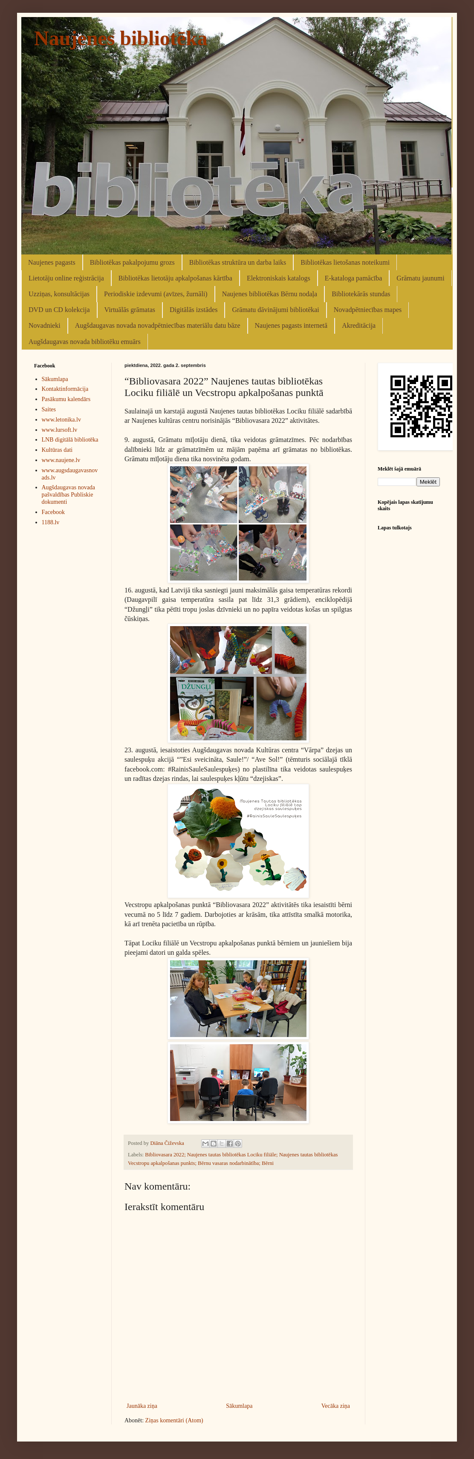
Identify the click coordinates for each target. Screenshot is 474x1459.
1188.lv (51, 522)
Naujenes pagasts (51, 262)
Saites (49, 409)
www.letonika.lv (61, 419)
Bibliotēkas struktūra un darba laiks (237, 262)
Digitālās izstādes (193, 309)
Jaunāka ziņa (142, 1406)
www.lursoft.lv (60, 430)
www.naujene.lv (61, 460)
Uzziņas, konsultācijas (59, 294)
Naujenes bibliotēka (121, 38)
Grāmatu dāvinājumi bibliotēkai (275, 309)
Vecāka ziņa (335, 1406)
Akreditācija (359, 325)
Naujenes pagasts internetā (291, 325)
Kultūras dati (57, 450)
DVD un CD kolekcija (59, 309)
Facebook (53, 512)
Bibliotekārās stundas (361, 294)
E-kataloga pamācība (353, 278)
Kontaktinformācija (65, 389)
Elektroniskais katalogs (278, 278)
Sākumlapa (239, 1406)
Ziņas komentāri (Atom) (174, 1420)
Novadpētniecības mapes (368, 309)
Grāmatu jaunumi (420, 278)
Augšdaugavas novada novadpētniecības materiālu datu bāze (157, 325)
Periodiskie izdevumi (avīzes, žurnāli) (156, 294)
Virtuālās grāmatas (129, 309)
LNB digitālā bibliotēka (70, 439)
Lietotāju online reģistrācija (66, 278)
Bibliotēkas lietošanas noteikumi (345, 262)
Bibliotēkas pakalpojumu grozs (132, 262)
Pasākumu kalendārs (66, 399)
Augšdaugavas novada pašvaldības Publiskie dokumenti (68, 494)
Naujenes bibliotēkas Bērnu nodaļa (270, 294)
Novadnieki (45, 325)
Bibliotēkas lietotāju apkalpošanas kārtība (175, 278)
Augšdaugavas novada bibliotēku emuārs (85, 341)
